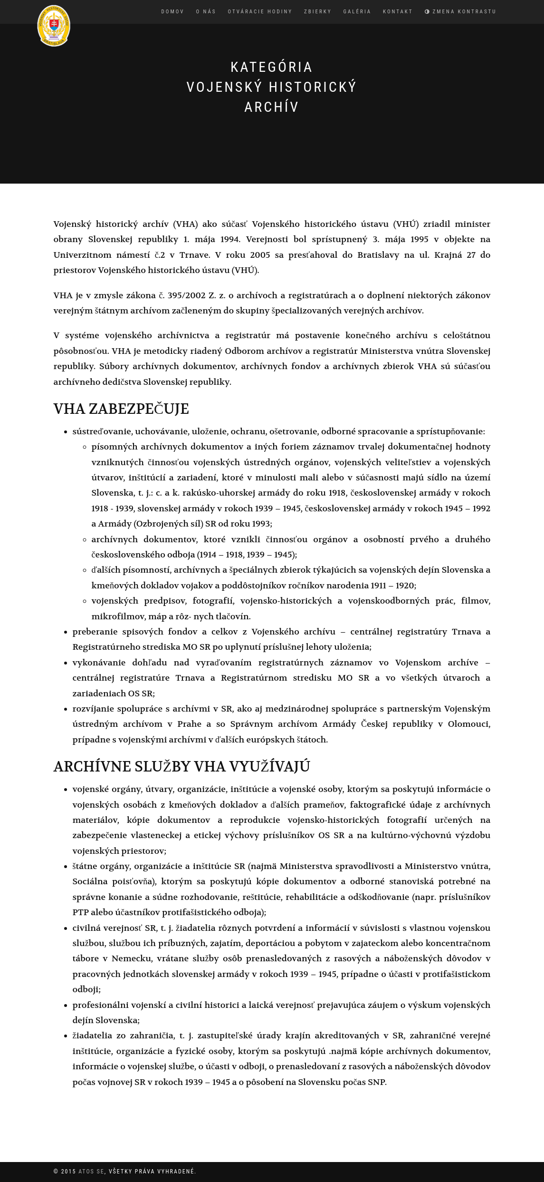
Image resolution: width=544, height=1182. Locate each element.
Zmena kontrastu (461, 12)
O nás (206, 12)
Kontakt (398, 12)
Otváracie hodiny (260, 12)
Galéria (358, 12)
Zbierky (318, 12)
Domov (173, 12)
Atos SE (91, 1171)
